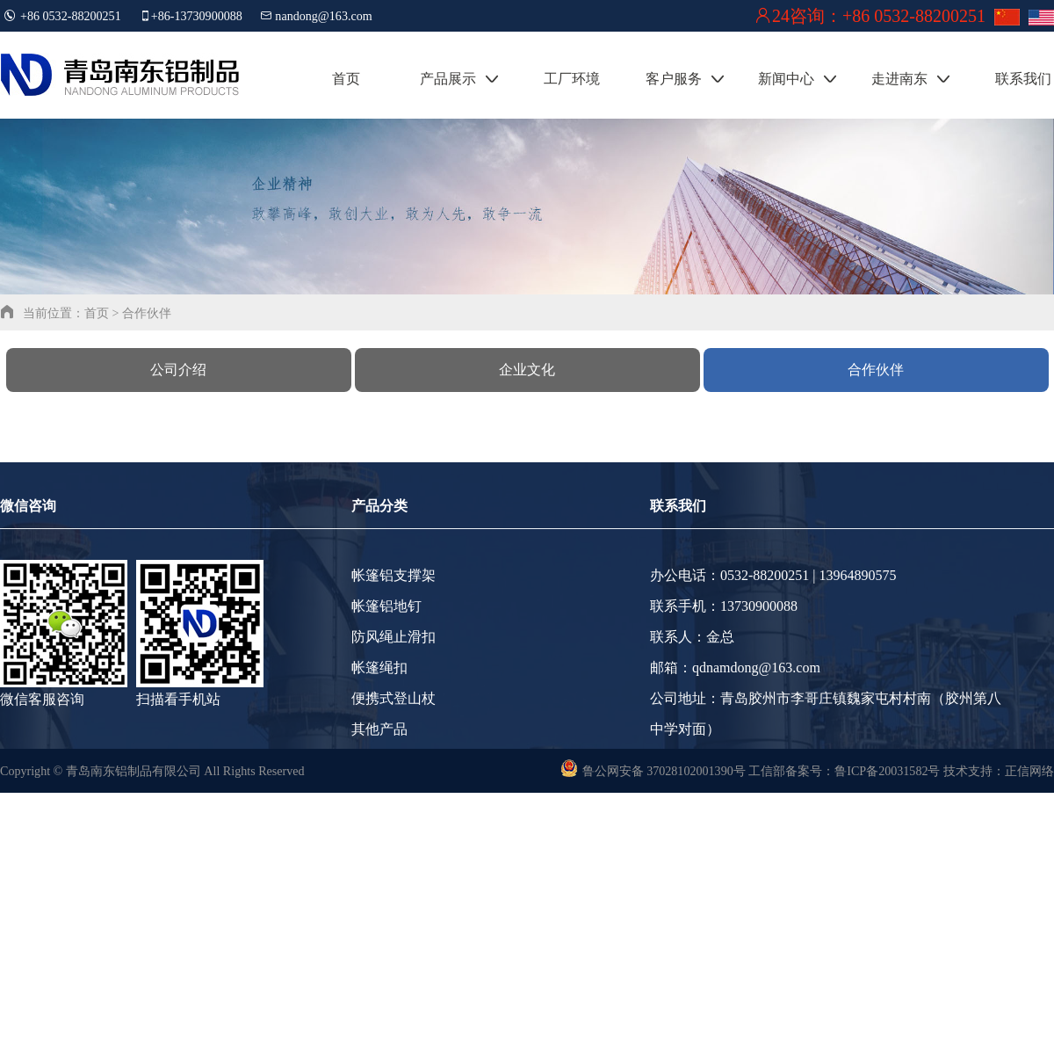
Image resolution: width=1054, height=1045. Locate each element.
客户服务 (685, 78)
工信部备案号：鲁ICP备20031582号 (844, 771)
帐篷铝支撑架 (393, 575)
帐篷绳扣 (379, 667)
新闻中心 (797, 78)
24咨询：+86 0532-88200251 (878, 15)
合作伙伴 (876, 369)
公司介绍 (178, 369)
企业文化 (527, 369)
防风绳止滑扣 (393, 636)
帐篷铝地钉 (386, 606)
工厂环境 (572, 78)
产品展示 (459, 78)
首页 (346, 78)
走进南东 (910, 78)
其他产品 (379, 729)
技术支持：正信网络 (998, 771)
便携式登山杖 (393, 698)
